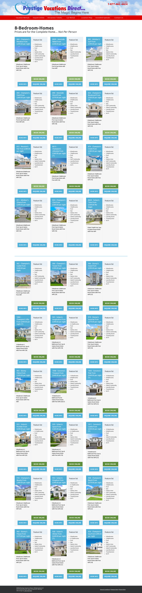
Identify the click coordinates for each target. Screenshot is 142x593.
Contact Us (118, 18)
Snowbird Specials (102, 18)
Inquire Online (38, 18)
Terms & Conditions (105, 589)
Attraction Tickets (54, 18)
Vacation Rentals (22, 18)
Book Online (39, 79)
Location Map (86, 18)
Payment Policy (114, 589)
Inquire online (39, 84)
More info (23, 84)
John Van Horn (28, 590)
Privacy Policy (122, 589)
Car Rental (71, 18)
